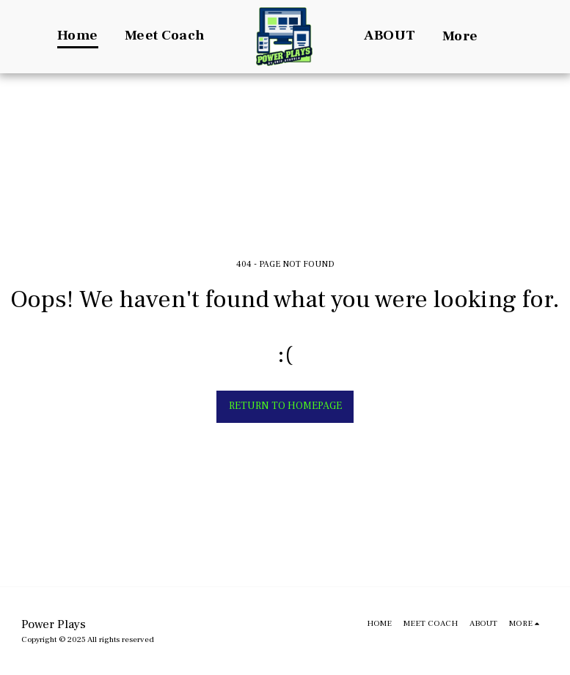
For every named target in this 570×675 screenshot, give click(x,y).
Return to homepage (285, 406)
